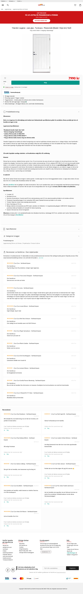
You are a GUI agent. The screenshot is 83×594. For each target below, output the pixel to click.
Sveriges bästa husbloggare (26, 552)
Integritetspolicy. (61, 572)
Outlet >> (19, 1)
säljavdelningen (71, 553)
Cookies (21, 547)
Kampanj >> (12, 1)
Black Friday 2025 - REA (25, 551)
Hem (2, 9)
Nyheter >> (4, 1)
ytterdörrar (11, 184)
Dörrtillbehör (19, 215)
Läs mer (41, 258)
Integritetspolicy (23, 549)
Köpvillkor (22, 543)
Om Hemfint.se (23, 545)
